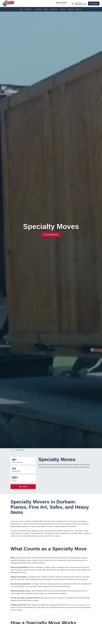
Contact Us (71, 9)
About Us (79, 9)
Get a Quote (94, 3)
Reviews (63, 9)
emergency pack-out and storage (78, 605)
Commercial (38, 9)
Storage (46, 9)
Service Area (54, 9)
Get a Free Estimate (51, 234)
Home (21, 9)
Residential (29, 9)
